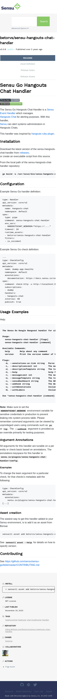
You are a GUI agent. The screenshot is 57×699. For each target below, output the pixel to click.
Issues (49, 691)
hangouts (22, 620)
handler (45, 620)
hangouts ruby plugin (42, 133)
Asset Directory (23, 691)
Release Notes (28, 70)
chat (29, 620)
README (27, 58)
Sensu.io (9, 691)
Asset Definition (27, 64)
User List (38, 691)
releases (24, 152)
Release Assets (27, 76)
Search (44, 21)
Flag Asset (10, 667)
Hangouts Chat (8, 117)
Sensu (3, 124)
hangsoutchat (11, 620)
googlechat (36, 620)
